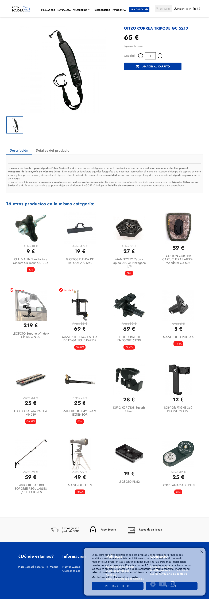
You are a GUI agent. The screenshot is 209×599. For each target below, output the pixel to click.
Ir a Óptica (137, 9)
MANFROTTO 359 (80, 485)
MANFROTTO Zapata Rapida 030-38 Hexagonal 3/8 (129, 263)
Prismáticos (48, 10)
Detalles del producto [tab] (52, 150)
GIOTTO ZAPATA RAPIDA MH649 (30, 413)
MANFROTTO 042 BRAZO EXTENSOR (80, 413)
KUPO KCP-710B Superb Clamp (129, 409)
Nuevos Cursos (71, 567)
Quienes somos (71, 571)
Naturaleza (64, 10)
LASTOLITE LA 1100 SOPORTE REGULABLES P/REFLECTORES (31, 488)
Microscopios (102, 10)
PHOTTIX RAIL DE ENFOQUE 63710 (129, 339)
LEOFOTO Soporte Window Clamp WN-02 (31, 335)
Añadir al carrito (153, 66)
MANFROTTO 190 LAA (178, 337)
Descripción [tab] (19, 150)
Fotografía (119, 10)
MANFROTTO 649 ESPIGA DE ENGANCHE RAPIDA (80, 339)
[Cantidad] (150, 55)
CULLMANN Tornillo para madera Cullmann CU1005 (30, 261)
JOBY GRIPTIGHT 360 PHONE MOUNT (178, 409)
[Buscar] (163, 8)
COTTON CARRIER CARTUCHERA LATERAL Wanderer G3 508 (178, 259)
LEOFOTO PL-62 (129, 481)
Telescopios (80, 10)
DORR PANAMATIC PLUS (178, 485)
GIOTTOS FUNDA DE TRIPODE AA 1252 (80, 261)
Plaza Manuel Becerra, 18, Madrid (38, 567)
